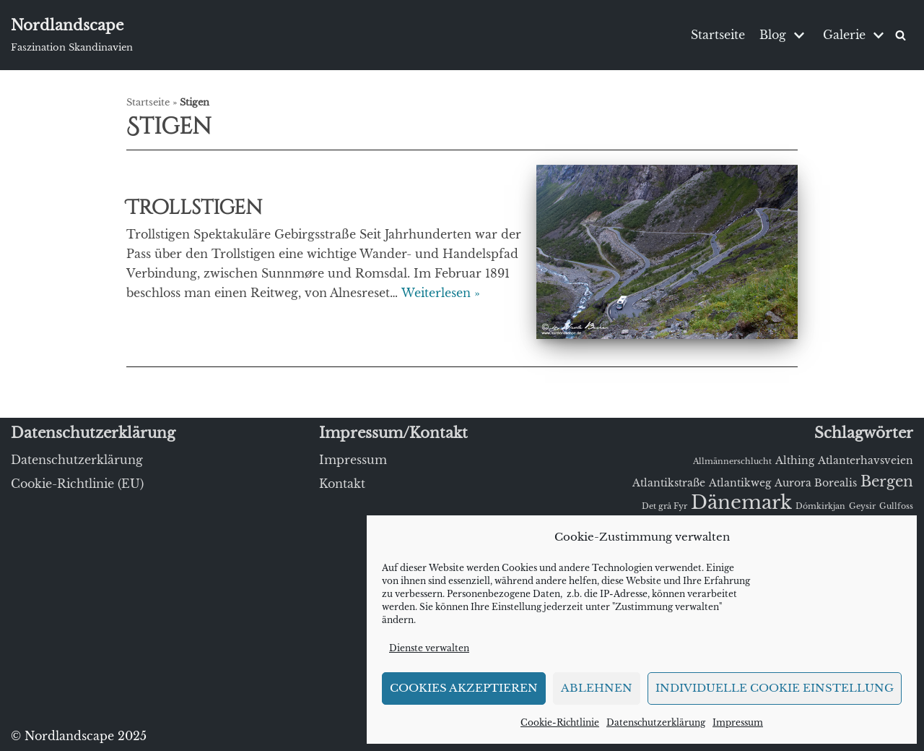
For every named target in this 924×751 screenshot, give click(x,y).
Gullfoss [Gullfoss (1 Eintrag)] (896, 506)
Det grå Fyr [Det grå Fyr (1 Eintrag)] (664, 506)
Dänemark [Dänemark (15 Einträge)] (741, 502)
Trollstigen (194, 207)
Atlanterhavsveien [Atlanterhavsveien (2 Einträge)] (865, 461)
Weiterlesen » (440, 293)
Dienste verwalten (429, 648)
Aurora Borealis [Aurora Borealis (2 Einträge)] (816, 483)
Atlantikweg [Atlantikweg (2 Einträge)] (740, 483)
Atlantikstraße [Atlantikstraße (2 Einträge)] (668, 483)
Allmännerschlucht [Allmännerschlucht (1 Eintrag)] (732, 461)
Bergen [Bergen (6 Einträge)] (886, 481)
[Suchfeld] (900, 35)
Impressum (737, 722)
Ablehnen (596, 688)
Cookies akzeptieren (464, 688)
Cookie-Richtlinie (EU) (77, 483)
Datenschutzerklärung (655, 722)
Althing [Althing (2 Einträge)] (794, 461)
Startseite (718, 34)
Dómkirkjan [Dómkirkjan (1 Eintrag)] (820, 506)
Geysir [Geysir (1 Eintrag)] (862, 506)
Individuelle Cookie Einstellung (774, 688)
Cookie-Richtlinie (559, 722)
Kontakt (342, 483)
